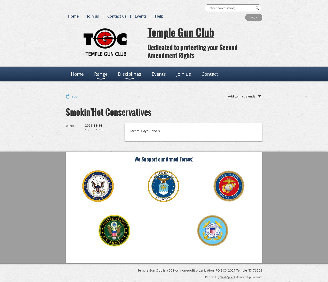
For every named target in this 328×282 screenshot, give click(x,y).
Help (159, 16)
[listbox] (245, 96)
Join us (93, 16)
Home (73, 16)
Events (141, 16)
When (70, 125)
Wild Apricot (227, 277)
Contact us (116, 16)
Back (75, 96)
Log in (253, 17)
